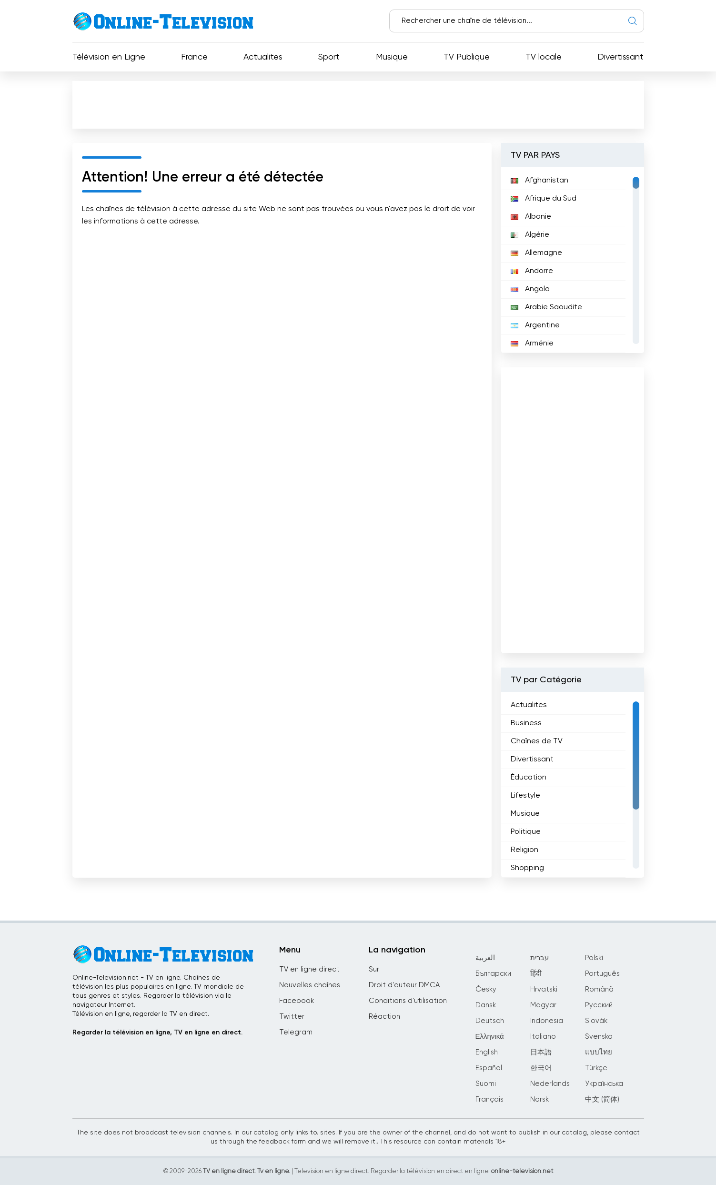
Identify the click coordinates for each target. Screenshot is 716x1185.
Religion (524, 850)
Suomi (485, 1083)
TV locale (543, 57)
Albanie (531, 217)
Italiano (543, 1036)
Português (602, 973)
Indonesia (546, 1020)
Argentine (535, 325)
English (486, 1052)
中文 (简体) (602, 1099)
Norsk (539, 1099)
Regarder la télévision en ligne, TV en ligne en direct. (157, 1032)
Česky (485, 989)
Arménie (532, 343)
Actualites (262, 57)
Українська (604, 1083)
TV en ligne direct (309, 969)
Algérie (530, 235)
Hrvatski (543, 989)
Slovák (596, 1020)
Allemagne (536, 253)
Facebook (296, 1000)
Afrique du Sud (543, 199)
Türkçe (596, 1068)
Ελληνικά (489, 1036)
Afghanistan (539, 180)
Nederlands (550, 1083)
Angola (530, 289)
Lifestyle (525, 796)
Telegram (296, 1032)
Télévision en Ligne (108, 57)
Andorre (532, 271)
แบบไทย (598, 1052)
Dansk (485, 1005)
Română (599, 989)
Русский (599, 1005)
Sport (329, 57)
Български (493, 973)
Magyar (543, 1005)
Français (489, 1099)
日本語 (541, 1052)
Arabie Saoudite (546, 307)
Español (488, 1068)
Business (526, 723)
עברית (539, 958)
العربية (485, 958)
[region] (572, 260)
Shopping (527, 868)
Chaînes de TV (537, 741)
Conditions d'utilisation (408, 1000)
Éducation (528, 777)
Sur (374, 969)
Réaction (384, 1016)
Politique (526, 832)
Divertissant (620, 57)
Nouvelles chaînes (309, 985)
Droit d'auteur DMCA (404, 985)
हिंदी (536, 973)
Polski (594, 958)
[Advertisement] (358, 104)
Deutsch (489, 1020)
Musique (392, 57)
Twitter (291, 1016)
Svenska (599, 1036)
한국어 (541, 1068)
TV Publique (467, 57)
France (194, 57)
